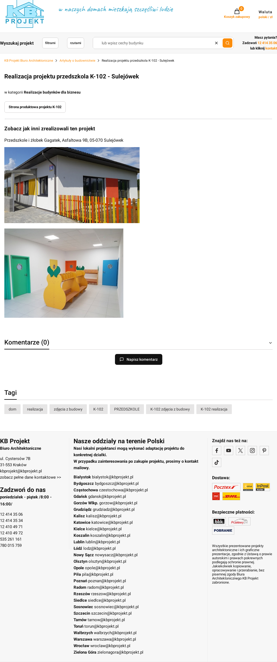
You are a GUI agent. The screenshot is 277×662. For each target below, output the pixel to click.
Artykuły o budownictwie (77, 60)
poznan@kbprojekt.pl (107, 580)
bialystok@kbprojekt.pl (112, 477)
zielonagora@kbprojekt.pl (120, 652)
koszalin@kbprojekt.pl (110, 535)
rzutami (75, 43)
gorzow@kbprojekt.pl (118, 503)
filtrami (50, 43)
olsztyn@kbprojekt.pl (107, 561)
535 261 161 (11, 539)
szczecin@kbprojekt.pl (111, 613)
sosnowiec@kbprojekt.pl (116, 606)
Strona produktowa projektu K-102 (35, 107)
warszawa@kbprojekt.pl (114, 639)
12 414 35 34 (11, 520)
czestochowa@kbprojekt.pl (123, 490)
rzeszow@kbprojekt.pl (111, 593)
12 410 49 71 (11, 526)
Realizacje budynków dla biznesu (52, 92)
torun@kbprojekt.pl (101, 626)
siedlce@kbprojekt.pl (107, 600)
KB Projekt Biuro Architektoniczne (28, 60)
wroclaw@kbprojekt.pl (110, 645)
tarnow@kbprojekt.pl (106, 619)
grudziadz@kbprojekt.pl (114, 509)
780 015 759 (11, 545)
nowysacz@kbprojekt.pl (116, 554)
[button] (227, 43)
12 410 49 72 (11, 533)
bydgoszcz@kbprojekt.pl (117, 483)
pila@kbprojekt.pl (97, 574)
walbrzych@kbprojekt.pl (115, 632)
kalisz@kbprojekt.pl (103, 516)
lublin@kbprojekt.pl (102, 541)
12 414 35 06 (11, 514)
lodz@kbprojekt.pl (99, 548)
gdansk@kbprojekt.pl (107, 496)
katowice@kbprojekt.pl (112, 522)
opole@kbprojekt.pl (102, 567)
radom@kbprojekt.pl (105, 587)
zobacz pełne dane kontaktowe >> (30, 477)
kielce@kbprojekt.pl (104, 529)
